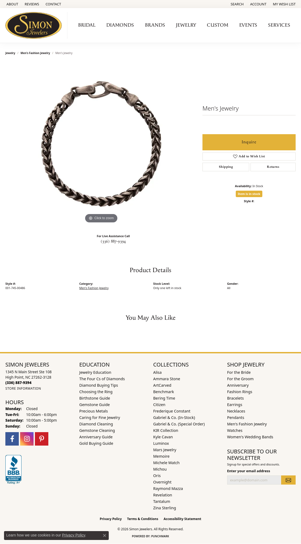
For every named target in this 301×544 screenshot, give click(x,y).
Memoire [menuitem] (161, 456)
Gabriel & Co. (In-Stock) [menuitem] (174, 417)
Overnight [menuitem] (162, 482)
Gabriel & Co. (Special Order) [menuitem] (179, 423)
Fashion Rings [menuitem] (239, 391)
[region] (101, 144)
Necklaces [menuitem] (236, 411)
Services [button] (279, 25)
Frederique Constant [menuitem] (171, 411)
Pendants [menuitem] (235, 417)
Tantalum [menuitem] (161, 501)
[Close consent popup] (104, 535)
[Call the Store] (18, 382)
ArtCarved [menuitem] (162, 385)
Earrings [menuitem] (234, 404)
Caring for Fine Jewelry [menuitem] (99, 417)
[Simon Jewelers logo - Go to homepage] (35, 25)
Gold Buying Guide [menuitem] (96, 443)
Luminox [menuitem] (161, 443)
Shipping (226, 167)
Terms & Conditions (142, 519)
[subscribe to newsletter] (288, 480)
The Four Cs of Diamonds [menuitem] (102, 378)
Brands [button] (155, 25)
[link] (11, 4)
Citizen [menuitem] (159, 404)
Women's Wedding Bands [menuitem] (250, 436)
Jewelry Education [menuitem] (95, 372)
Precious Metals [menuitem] (93, 411)
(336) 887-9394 (113, 241)
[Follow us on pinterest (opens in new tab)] (41, 439)
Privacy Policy (111, 519)
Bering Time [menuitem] (164, 398)
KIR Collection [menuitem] (165, 430)
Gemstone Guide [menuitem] (94, 404)
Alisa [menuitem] (157, 372)
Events (248, 25)
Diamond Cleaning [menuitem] (96, 423)
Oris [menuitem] (157, 475)
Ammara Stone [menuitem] (166, 378)
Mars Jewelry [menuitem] (164, 449)
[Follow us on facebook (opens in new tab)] (12, 439)
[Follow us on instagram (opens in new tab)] (27, 439)
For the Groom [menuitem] (240, 378)
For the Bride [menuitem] (239, 372)
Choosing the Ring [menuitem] (96, 391)
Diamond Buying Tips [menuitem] (98, 385)
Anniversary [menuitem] (238, 385)
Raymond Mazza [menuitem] (168, 488)
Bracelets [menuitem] (235, 398)
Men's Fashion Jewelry (35, 53)
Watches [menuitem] (234, 430)
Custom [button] (217, 25)
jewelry (10, 53)
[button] (237, 4)
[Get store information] (23, 388)
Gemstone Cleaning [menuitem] (97, 430)
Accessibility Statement (182, 519)
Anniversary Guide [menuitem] (96, 436)
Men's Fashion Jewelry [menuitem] (247, 423)
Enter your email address (248, 470)
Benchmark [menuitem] (163, 391)
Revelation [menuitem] (162, 494)
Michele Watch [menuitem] (166, 462)
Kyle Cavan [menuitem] (163, 436)
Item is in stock (249, 194)
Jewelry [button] (186, 25)
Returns (273, 167)
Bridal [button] (87, 25)
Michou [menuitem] (160, 469)
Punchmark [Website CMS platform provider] (160, 536)
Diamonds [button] (120, 25)
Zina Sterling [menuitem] (164, 507)
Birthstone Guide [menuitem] (94, 398)
